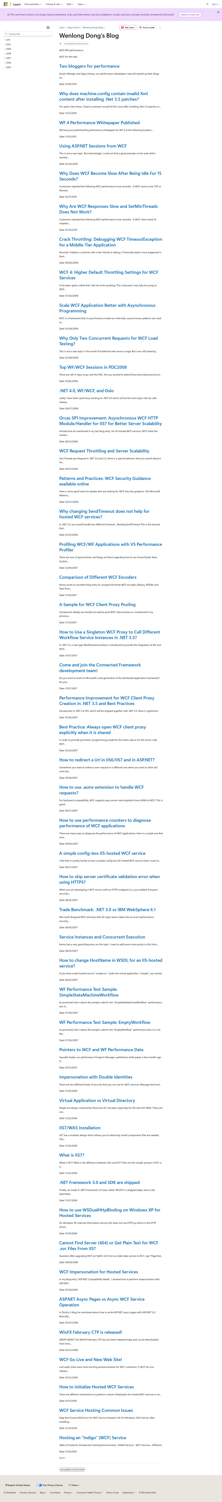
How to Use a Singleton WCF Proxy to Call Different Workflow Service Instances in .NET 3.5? (109, 634)
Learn (62, 27)
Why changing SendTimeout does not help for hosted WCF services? (104, 513)
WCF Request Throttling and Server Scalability (104, 450)
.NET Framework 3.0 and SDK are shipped (99, 1182)
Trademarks (127, 1492)
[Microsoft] (6, 4)
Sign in (215, 4)
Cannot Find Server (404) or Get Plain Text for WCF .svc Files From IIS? (108, 1245)
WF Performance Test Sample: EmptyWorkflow (104, 1022)
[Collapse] (48, 27)
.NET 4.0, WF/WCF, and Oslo (86, 390)
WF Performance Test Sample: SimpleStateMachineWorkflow (89, 991)
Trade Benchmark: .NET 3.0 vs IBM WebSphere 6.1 (107, 909)
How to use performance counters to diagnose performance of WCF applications (105, 822)
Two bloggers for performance (89, 66)
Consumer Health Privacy (88, 1492)
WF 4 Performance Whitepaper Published (99, 122)
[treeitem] (28, 40)
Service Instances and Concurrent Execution (102, 937)
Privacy (67, 1492)
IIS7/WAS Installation (80, 1127)
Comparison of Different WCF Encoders (98, 577)
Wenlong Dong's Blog (93, 27)
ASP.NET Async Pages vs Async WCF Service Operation (102, 1301)
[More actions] (160, 27)
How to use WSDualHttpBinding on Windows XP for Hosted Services (109, 1212)
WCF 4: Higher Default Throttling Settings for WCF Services (108, 274)
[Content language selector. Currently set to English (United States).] (18, 1485)
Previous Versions (28, 1492)
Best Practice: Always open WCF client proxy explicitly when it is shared (102, 729)
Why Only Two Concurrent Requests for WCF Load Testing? (108, 340)
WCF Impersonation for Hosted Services (98, 1271)
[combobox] (28, 33)
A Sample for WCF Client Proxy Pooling (97, 604)
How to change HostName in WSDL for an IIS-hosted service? (110, 962)
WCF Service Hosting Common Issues (96, 1410)
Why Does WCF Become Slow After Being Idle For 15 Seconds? (110, 175)
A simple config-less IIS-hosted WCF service (102, 853)
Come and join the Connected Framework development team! (100, 667)
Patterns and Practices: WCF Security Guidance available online (105, 481)
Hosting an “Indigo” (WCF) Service (92, 1437)
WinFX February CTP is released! (90, 1332)
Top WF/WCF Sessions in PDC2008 (93, 367)
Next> (62, 1457)
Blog (42, 1492)
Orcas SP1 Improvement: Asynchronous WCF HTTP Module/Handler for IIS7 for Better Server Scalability (110, 420)
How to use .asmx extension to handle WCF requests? (101, 789)
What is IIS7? (71, 1155)
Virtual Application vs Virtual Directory (97, 1100)
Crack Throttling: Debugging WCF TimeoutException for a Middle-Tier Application (110, 241)
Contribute (55, 1492)
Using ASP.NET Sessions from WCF (93, 146)
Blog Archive (74, 27)
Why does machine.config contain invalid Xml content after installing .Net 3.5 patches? (103, 96)
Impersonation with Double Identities (95, 1077)
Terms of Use (112, 1492)
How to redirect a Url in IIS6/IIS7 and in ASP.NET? (107, 759)
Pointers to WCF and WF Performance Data (101, 1049)
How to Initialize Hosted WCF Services (96, 1386)
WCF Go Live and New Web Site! (90, 1359)
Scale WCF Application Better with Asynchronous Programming (107, 307)
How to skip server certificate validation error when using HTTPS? (109, 879)
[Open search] (207, 4)
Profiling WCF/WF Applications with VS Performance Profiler (110, 546)
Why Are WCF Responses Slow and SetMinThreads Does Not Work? (108, 208)
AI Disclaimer (10, 1492)
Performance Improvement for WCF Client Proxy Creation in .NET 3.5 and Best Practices (106, 700)
